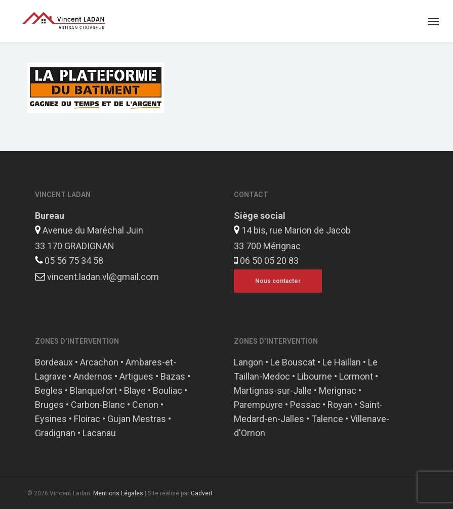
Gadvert (202, 493)
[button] (433, 21)
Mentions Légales (118, 493)
